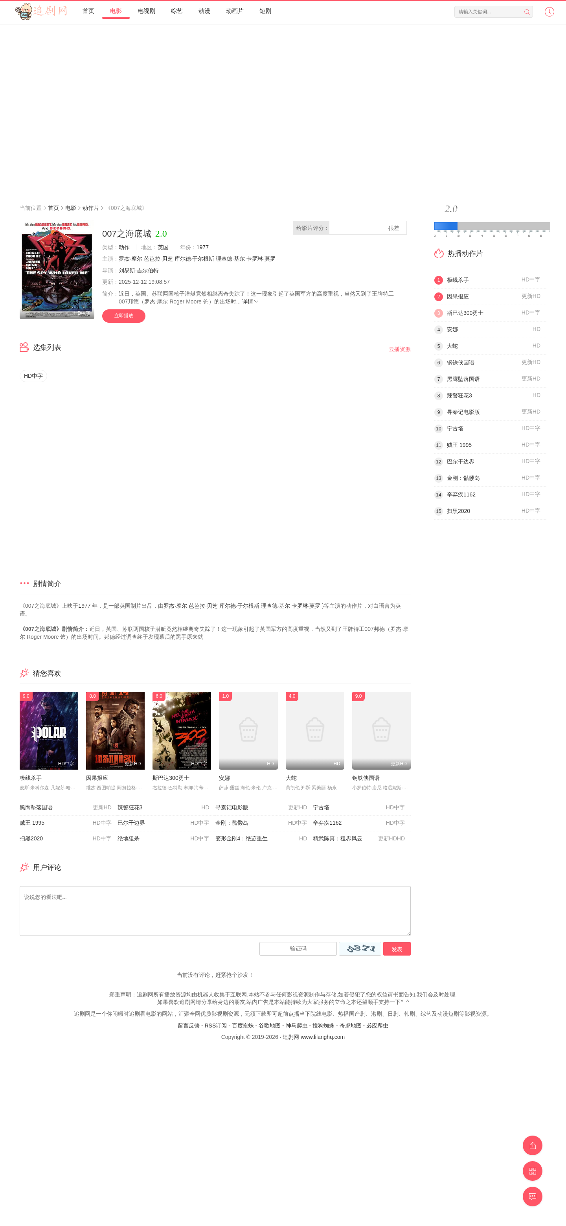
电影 (70, 208)
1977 (203, 247)
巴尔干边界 (163, 823)
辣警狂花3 (163, 808)
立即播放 (123, 315)
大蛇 (291, 778)
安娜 (224, 778)
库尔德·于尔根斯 (195, 258)
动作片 (91, 208)
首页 (53, 208)
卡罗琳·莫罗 (261, 258)
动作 (124, 247)
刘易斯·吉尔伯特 (139, 270)
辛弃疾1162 (359, 823)
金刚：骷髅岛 (261, 823)
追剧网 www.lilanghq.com (314, 1037)
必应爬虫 (377, 1025)
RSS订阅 (215, 1025)
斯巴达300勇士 (171, 778)
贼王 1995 (66, 823)
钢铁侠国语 (366, 778)
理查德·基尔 (230, 258)
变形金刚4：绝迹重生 (261, 839)
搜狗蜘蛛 (323, 1025)
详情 (250, 301)
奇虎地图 (351, 1025)
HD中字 (33, 376)
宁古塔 (359, 808)
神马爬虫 (297, 1025)
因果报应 (97, 778)
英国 (163, 247)
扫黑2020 (66, 839)
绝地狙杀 (163, 839)
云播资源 (400, 349)
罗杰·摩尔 (130, 258)
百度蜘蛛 (243, 1025)
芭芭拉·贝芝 (158, 258)
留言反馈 (189, 1025)
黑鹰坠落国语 (66, 808)
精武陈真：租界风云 (359, 839)
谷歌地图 (270, 1025)
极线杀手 (31, 778)
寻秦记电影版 (261, 808)
